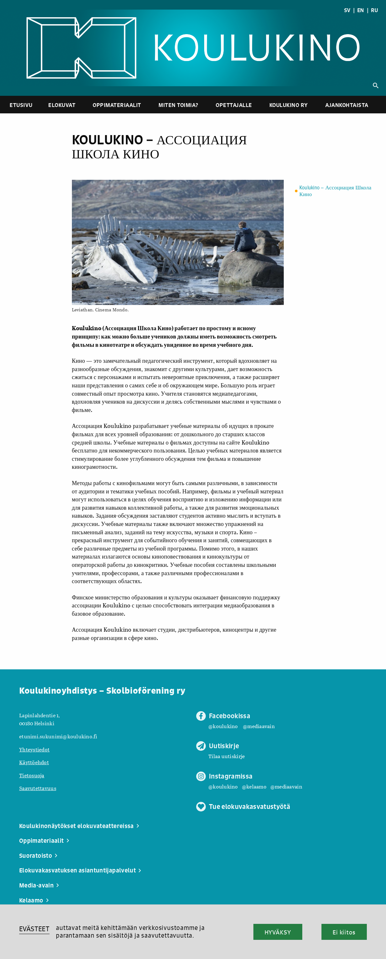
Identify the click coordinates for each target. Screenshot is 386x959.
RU (374, 10)
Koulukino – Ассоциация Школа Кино (335, 191)
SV (347, 10)
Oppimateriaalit (117, 105)
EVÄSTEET (34, 929)
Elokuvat (61, 105)
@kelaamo (254, 786)
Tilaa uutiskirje (226, 756)
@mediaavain (259, 726)
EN (360, 10)
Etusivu (21, 105)
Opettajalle (234, 105)
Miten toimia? (178, 105)
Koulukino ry (288, 105)
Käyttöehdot (34, 762)
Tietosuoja (31, 775)
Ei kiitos (344, 932)
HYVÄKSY (278, 932)
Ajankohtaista (346, 105)
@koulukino (223, 726)
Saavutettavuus (37, 788)
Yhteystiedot (34, 749)
